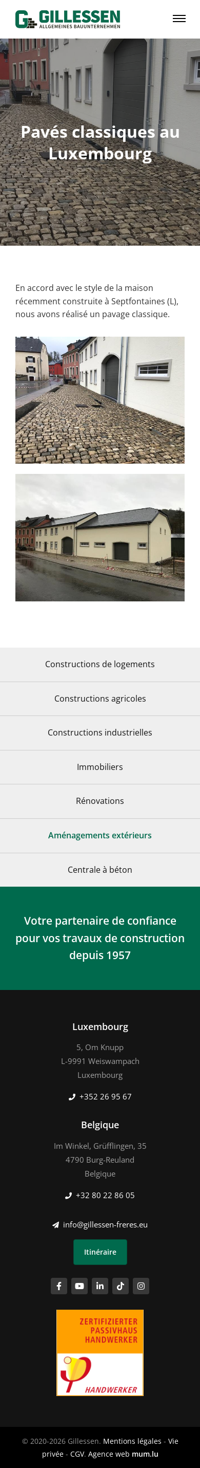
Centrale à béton (100, 869)
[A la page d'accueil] (67, 19)
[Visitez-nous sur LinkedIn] (100, 1286)
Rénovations (100, 800)
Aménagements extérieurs (100, 835)
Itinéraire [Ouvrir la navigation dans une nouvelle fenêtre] (100, 1252)
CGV (77, 1454)
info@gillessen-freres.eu (105, 1224)
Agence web (109, 1454)
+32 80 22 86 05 (105, 1195)
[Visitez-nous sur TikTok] (120, 1286)
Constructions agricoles (100, 698)
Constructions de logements (100, 664)
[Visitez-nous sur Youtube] (79, 1286)
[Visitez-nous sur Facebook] (59, 1286)
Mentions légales (132, 1441)
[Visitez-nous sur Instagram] (141, 1286)
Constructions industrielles (100, 732)
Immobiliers (100, 767)
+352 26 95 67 (105, 1096)
